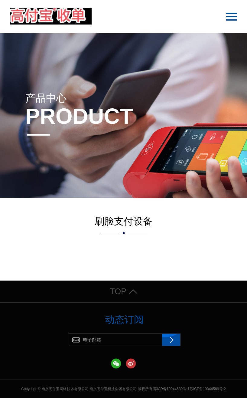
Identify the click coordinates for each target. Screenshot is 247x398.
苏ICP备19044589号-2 (208, 389)
